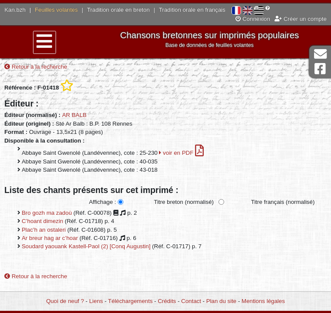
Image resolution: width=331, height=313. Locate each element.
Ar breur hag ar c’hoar (50, 238)
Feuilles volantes (56, 10)
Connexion (252, 19)
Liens (96, 301)
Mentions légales (263, 301)
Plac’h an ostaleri (44, 229)
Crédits (167, 301)
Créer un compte (301, 19)
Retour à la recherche (35, 66)
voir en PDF (181, 153)
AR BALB (74, 115)
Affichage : (102, 202)
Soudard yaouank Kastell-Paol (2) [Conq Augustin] (86, 246)
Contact (191, 301)
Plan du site (221, 301)
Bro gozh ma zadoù (47, 213)
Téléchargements (130, 301)
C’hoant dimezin (42, 221)
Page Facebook (320, 69)
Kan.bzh (15, 10)
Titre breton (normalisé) (184, 202)
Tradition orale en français (192, 10)
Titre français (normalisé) (283, 202)
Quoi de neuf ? (65, 301)
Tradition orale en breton (118, 10)
